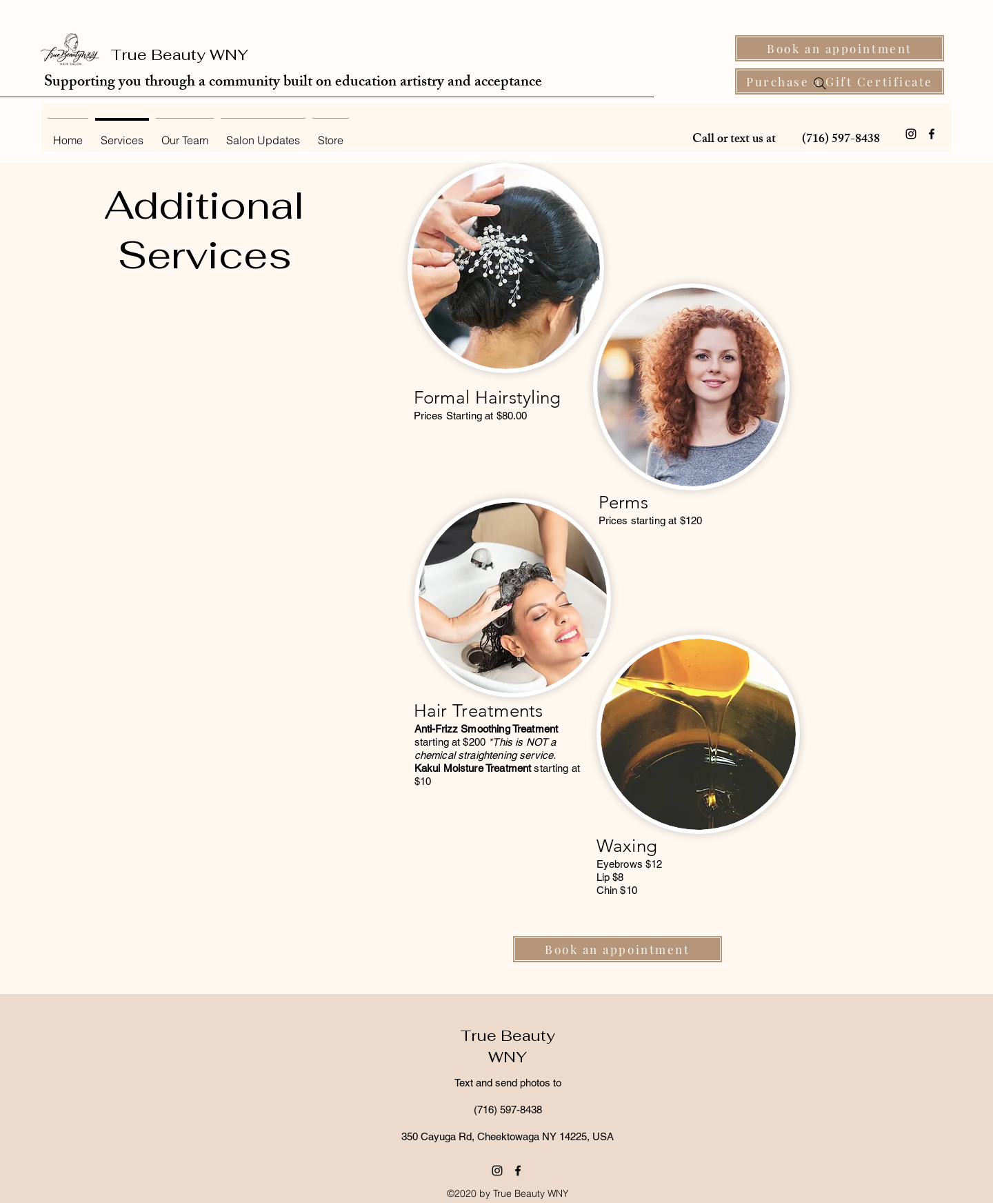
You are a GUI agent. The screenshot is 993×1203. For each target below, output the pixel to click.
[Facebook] (932, 134)
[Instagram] (911, 134)
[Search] (819, 83)
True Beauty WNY (179, 54)
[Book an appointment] (839, 48)
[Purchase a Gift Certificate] (839, 81)
